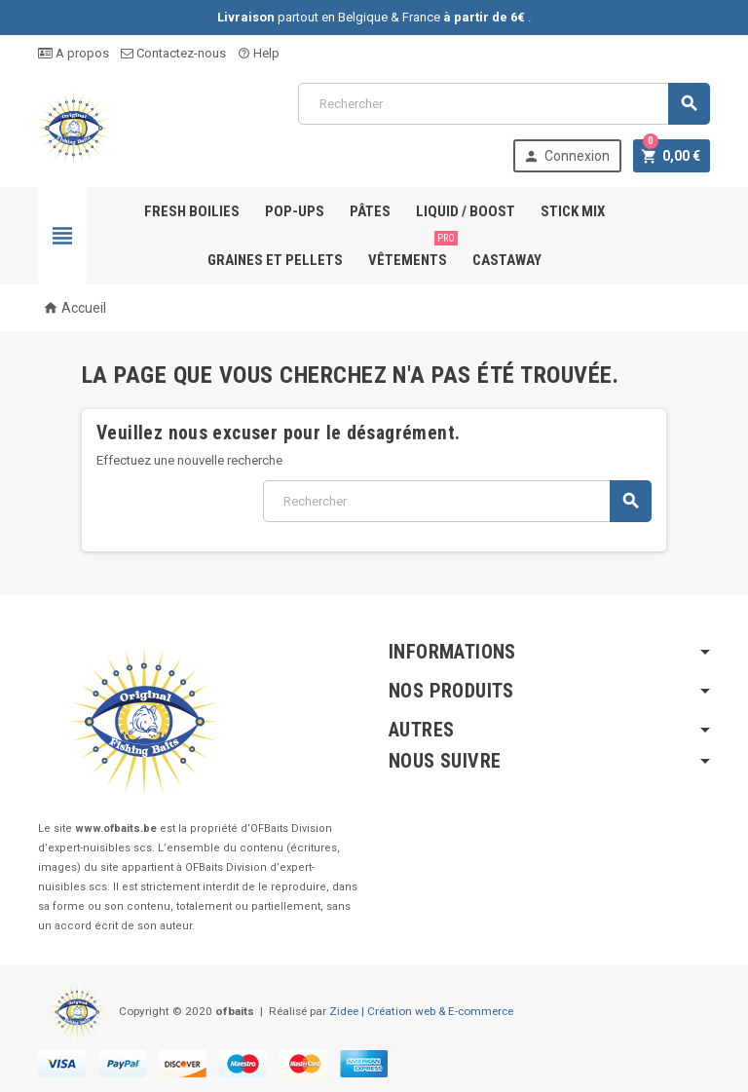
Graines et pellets (275, 260)
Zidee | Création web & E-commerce (421, 1011)
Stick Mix (573, 211)
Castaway (507, 260)
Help (259, 53)
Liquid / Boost (465, 211)
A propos (73, 53)
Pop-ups (294, 211)
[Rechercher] (504, 104)
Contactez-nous (173, 53)
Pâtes (370, 211)
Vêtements (411, 252)
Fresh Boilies (192, 211)
